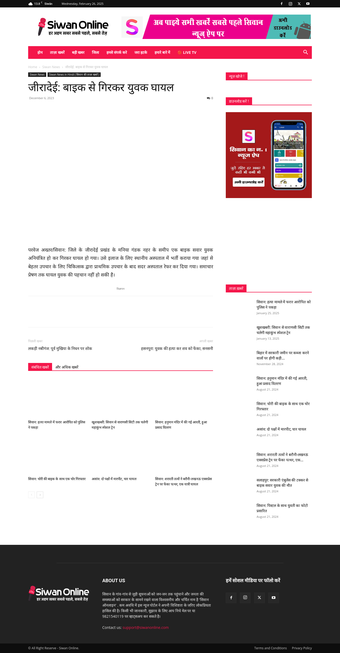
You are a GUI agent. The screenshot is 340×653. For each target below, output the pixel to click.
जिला (95, 52)
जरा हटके (140, 52)
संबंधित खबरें (40, 367)
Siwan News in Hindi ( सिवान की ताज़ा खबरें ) (74, 74)
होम (39, 52)
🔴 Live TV (186, 52)
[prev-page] (31, 495)
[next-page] (40, 495)
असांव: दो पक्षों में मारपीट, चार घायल (114, 479)
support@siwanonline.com (146, 627)
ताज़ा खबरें (57, 52)
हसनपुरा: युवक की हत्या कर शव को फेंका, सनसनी (177, 348)
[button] (305, 52)
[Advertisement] (269, 241)
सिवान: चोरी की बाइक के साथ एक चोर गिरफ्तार (57, 479)
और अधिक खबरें (66, 367)
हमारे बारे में (162, 52)
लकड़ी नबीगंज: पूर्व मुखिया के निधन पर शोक (60, 348)
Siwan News (51, 67)
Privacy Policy (302, 648)
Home (32, 67)
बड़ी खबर (78, 52)
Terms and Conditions (270, 648)
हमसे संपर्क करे (117, 52)
